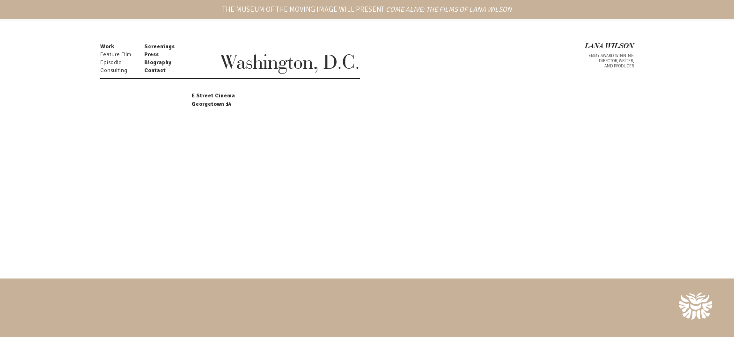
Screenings (159, 46)
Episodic (110, 62)
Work (107, 46)
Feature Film (115, 54)
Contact (155, 70)
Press (151, 54)
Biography (157, 62)
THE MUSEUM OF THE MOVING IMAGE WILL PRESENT (367, 9)
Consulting (113, 70)
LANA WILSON (609, 47)
